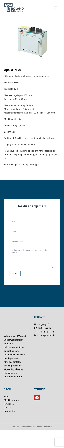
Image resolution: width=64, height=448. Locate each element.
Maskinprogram (11, 400)
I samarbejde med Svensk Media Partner (27, 427)
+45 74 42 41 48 (46, 331)
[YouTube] (37, 397)
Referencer (9, 404)
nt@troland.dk (48, 335)
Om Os (7, 407)
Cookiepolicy (47, 427)
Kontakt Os (9, 411)
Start (6, 396)
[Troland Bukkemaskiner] (14, 3)
